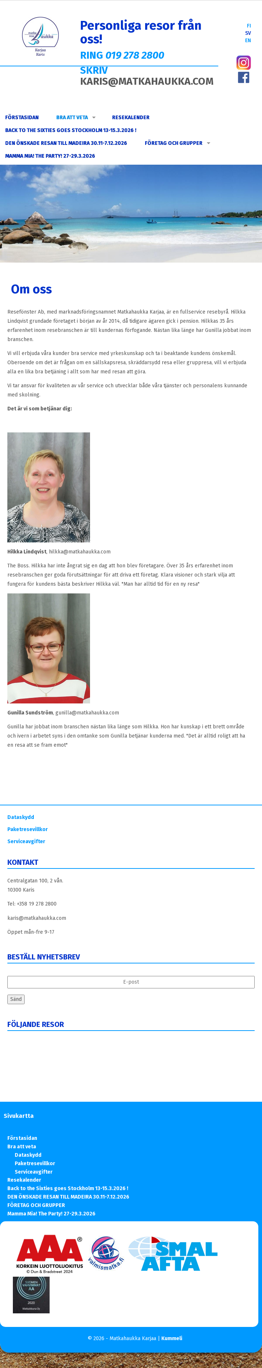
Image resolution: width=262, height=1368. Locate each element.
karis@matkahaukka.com (36, 918)
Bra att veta (76, 117)
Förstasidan (22, 117)
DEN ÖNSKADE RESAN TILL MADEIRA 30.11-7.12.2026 (66, 143)
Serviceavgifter (26, 841)
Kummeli (171, 1338)
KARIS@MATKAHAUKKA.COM (146, 81)
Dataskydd (20, 817)
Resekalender (131, 117)
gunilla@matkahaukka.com (87, 713)
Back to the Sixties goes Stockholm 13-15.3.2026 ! (70, 130)
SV (248, 33)
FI (249, 26)
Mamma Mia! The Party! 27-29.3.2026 (50, 156)
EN (248, 40)
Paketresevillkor (27, 829)
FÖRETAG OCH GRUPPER (177, 143)
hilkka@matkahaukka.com (80, 552)
